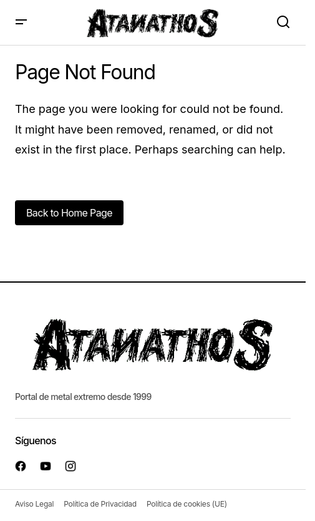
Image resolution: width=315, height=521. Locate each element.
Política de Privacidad (100, 504)
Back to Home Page (69, 213)
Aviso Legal (34, 504)
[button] (21, 22)
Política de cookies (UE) (187, 504)
